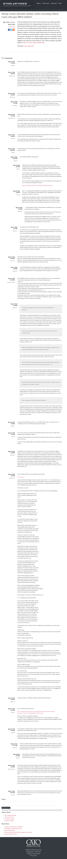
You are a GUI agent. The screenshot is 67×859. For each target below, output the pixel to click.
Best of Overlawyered (10, 830)
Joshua (13, 260)
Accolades (45, 3)
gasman (20, 211)
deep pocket (31, 46)
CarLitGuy (13, 478)
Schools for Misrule (9, 820)
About (39, 3)
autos (25, 46)
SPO (14, 138)
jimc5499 (13, 97)
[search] (28, 804)
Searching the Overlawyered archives (13, 828)
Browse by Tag (6, 807)
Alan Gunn (13, 76)
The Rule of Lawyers (9, 819)
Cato (60, 3)
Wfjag (14, 65)
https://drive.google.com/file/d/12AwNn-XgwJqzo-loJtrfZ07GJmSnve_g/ (37, 185)
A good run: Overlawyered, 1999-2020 (13, 826)
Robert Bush (12, 769)
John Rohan (12, 118)
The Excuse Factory (9, 817)
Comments (11, 26)
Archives (54, 3)
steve (14, 712)
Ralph (13, 426)
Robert (13, 701)
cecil (14, 794)
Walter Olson (10, 22)
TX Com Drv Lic (21, 477)
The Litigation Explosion (10, 815)
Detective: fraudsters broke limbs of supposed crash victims (18, 832)
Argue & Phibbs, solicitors (11, 834)
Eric (14, 436)
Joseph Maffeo (12, 282)
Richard (13, 455)
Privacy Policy (33, 855)
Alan (14, 152)
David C (15, 230)
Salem (16, 105)
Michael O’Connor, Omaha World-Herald (33, 42)
